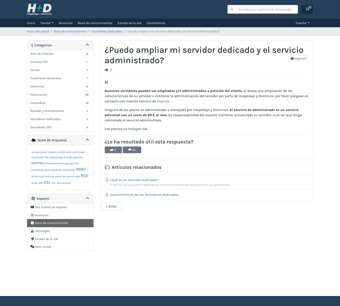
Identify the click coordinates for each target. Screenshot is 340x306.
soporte (163, 101)
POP (84, 175)
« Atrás (111, 206)
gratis (48, 169)
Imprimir (299, 58)
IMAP (81, 169)
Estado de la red (129, 23)
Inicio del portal (38, 31)
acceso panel (39, 152)
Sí (113, 150)
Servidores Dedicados (107, 31)
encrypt (64, 163)
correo (37, 162)
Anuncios (66, 23)
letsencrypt (38, 176)
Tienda (45, 23)
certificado (78, 152)
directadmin (52, 163)
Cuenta (301, 23)
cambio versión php (59, 152)
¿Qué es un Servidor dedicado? (207, 182)
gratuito (57, 169)
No (132, 150)
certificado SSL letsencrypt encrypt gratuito (57, 157)
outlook (50, 176)
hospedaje (69, 169)
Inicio (31, 23)
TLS (54, 182)
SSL (47, 182)
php (77, 176)
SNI (41, 182)
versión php (63, 182)
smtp (34, 182)
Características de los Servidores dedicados (142, 195)
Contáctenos (156, 23)
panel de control (65, 176)
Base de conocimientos (95, 23)
